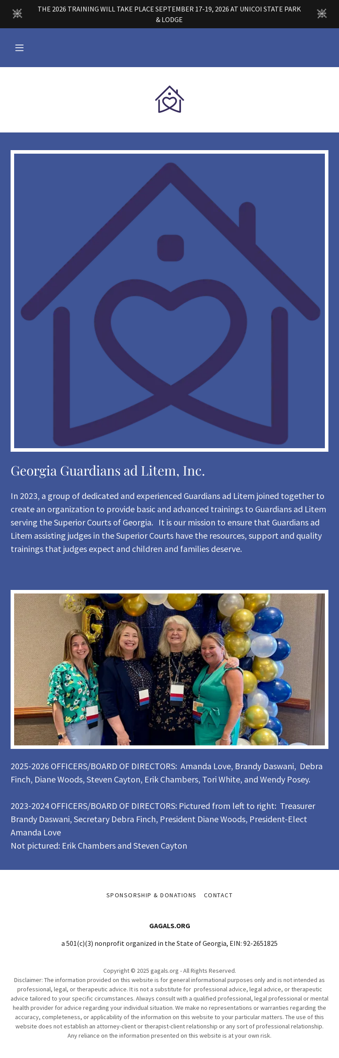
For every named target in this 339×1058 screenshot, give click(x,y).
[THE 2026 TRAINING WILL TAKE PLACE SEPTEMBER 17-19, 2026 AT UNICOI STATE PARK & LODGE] (169, 14)
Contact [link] (218, 895)
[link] (169, 99)
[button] (19, 48)
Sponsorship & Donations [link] (151, 895)
